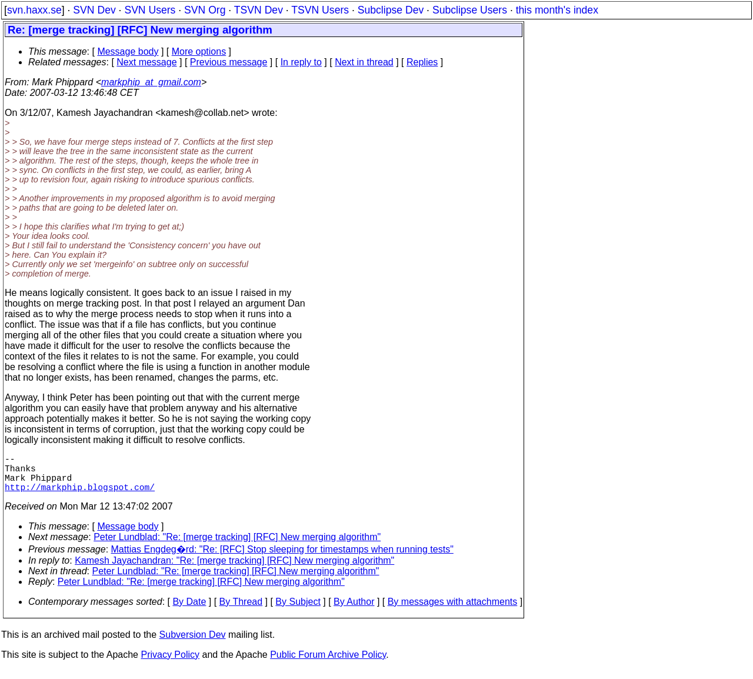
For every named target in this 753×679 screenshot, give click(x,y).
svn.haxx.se (34, 10)
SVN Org (204, 10)
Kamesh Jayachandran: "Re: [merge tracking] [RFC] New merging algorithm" (234, 570)
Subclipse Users (469, 10)
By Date (189, 611)
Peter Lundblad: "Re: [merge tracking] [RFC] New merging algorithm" (237, 546)
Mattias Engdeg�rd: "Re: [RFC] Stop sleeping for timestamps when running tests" (282, 559)
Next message (146, 62)
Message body (127, 51)
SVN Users (149, 10)
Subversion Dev (192, 644)
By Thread (241, 611)
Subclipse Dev (391, 10)
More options (199, 51)
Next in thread (364, 62)
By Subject (297, 611)
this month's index (557, 10)
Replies (422, 62)
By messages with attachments (453, 611)
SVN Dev (94, 10)
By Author (354, 611)
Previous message (229, 62)
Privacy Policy (170, 664)
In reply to (301, 62)
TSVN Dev (258, 10)
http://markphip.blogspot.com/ (80, 496)
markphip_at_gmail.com (151, 82)
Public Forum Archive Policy (328, 664)
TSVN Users (320, 10)
